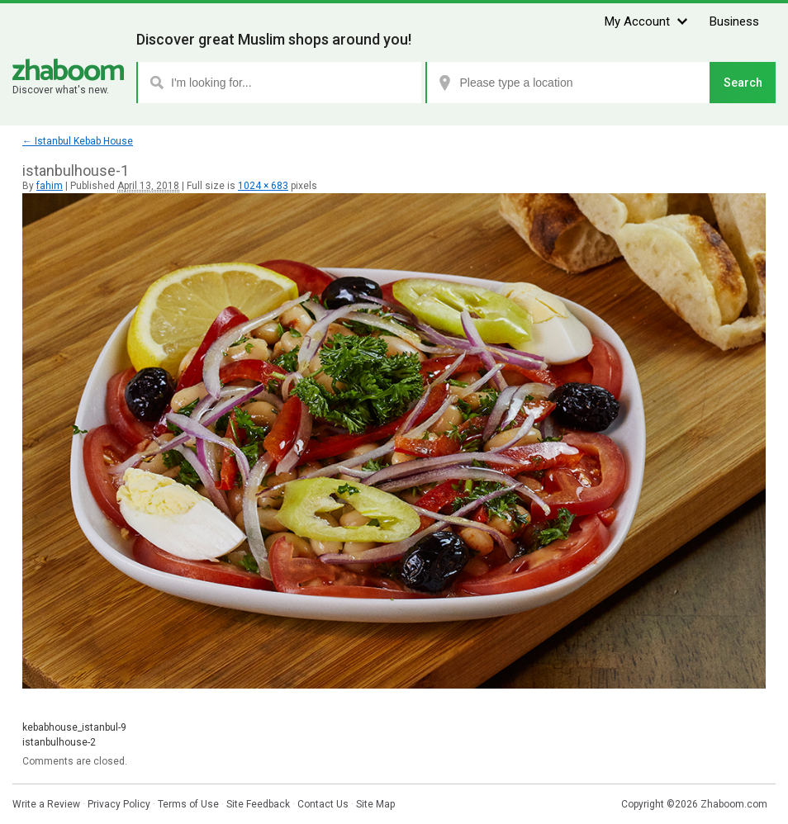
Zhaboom (68, 69)
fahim (49, 186)
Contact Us (323, 804)
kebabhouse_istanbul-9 (74, 727)
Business (734, 21)
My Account (637, 21)
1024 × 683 (263, 186)
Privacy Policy (119, 804)
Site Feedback (258, 804)
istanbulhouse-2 (59, 742)
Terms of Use (188, 804)
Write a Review (46, 804)
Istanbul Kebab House (77, 141)
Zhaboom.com (733, 804)
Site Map (375, 804)
